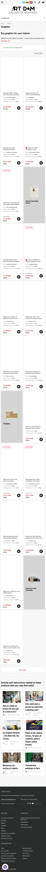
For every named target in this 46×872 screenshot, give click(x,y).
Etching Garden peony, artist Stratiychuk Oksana (11, 260)
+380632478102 (5, 791)
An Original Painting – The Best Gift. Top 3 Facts (11, 735)
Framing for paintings (26, 827)
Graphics (3, 823)
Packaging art (24, 822)
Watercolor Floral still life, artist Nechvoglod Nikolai (11, 203)
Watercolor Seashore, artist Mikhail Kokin (11, 592)
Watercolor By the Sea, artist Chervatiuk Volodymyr (10, 481)
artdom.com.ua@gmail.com (8, 799)
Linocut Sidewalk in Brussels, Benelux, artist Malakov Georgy (33, 261)
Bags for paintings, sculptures (8, 858)
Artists (2, 848)
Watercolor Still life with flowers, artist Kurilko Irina (11, 647)
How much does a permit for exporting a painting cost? (34, 706)
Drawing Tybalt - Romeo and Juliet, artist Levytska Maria (11, 94)
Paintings (3, 820)
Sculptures (3, 825)
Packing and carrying (6, 838)
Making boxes (24, 824)
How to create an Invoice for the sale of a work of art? (11, 708)
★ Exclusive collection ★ (7, 818)
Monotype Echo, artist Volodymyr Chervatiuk (33, 480)
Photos (3, 828)
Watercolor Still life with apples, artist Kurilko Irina (34, 537)
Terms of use (26, 853)
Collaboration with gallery (8, 861)
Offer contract (26, 856)
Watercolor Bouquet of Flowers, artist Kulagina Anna (33, 373)
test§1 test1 (29, 714)
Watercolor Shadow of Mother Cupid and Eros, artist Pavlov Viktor (10, 318)
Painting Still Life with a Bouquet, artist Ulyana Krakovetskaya (33, 428)
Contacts (25, 858)
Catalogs (3, 830)
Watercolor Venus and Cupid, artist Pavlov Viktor (34, 317)
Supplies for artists (6, 836)
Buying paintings (27, 848)
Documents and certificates (8, 833)
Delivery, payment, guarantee (8, 853)
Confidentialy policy (28, 850)
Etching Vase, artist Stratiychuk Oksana (9, 148)
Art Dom (7, 715)
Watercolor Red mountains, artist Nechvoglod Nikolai (32, 149)
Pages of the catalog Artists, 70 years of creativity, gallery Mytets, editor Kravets (33, 738)
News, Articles (4, 850)
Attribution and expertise (7, 856)
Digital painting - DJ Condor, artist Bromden (33, 94)
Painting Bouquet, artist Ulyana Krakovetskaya (10, 537)
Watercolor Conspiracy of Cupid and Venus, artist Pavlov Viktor (11, 373)
